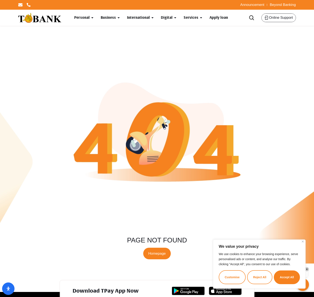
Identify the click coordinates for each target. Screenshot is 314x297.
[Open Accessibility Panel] (8, 288)
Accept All (287, 277)
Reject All (259, 277)
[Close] (303, 242)
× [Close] (307, 269)
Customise (232, 277)
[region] (259, 264)
